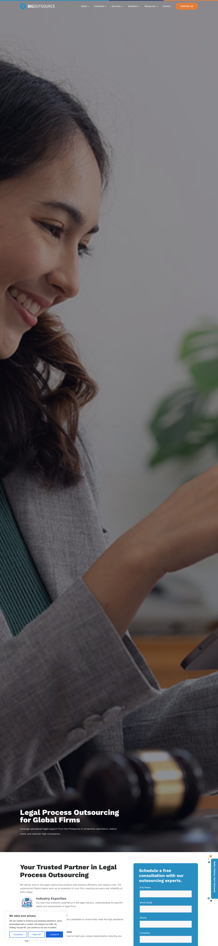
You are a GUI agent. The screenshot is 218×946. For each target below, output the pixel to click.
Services (117, 6)
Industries (100, 6)
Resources (151, 6)
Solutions (134, 6)
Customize (18, 934)
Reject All (36, 934)
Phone (144, 917)
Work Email (147, 902)
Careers (167, 6)
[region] (36, 925)
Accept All (54, 934)
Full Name (146, 887)
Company (145, 933)
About (85, 6)
